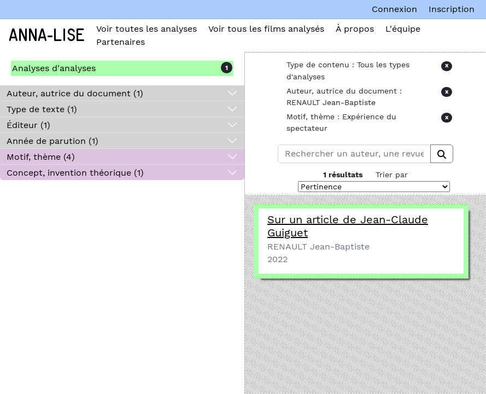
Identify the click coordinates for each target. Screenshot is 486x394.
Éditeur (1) (28, 125)
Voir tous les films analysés (266, 29)
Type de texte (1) (42, 109)
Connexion (394, 9)
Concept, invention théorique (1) (75, 172)
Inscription (452, 9)
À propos (355, 29)
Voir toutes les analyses (146, 29)
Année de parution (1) (52, 141)
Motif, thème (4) (41, 157)
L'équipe (402, 29)
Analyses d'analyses (54, 68)
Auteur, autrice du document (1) (75, 93)
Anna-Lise (47, 35)
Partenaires (120, 42)
